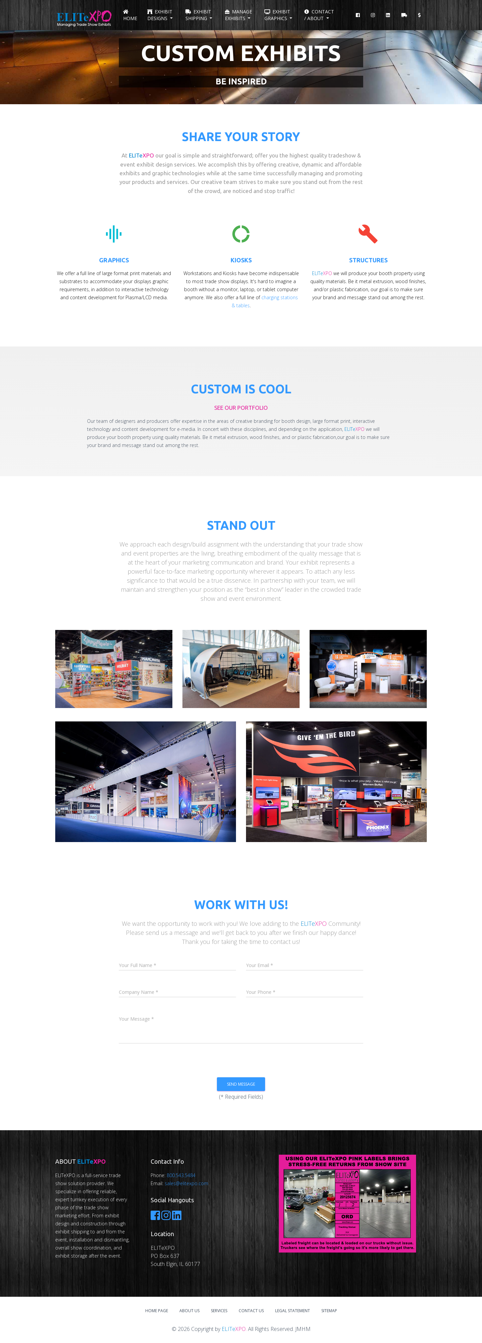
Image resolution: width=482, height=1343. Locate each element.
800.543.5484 (181, 1175)
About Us (189, 1311)
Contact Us (251, 1311)
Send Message (241, 1084)
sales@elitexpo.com (186, 1183)
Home (130, 15)
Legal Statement (292, 1311)
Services (219, 1311)
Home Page (156, 1311)
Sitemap (329, 1311)
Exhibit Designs (159, 14)
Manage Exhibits (238, 14)
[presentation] (254, 1062)
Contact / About (319, 14)
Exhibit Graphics (277, 14)
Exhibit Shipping (198, 14)
